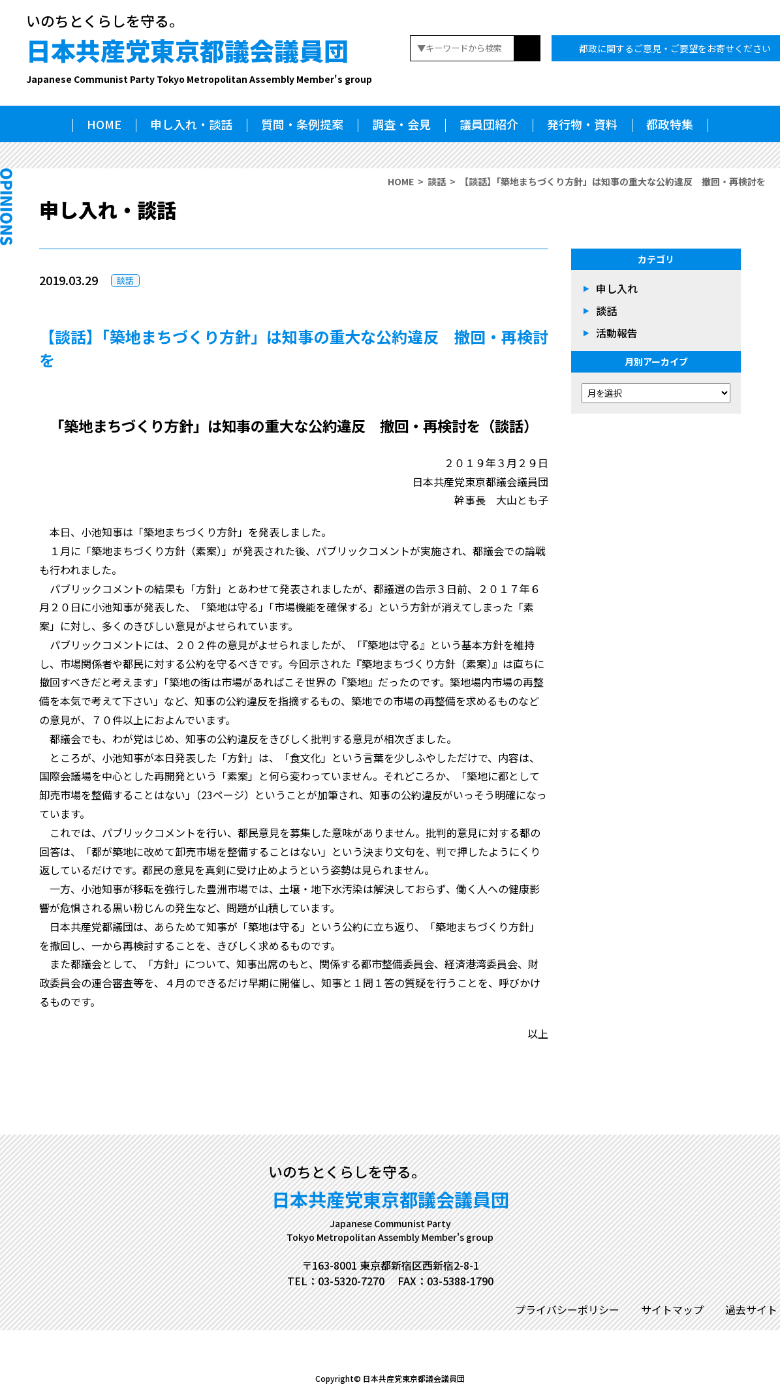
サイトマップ (672, 1309)
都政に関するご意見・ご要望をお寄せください (675, 48)
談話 (437, 181)
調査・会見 (401, 123)
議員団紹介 (489, 123)
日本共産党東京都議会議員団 (199, 59)
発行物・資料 (582, 123)
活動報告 (617, 333)
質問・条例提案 (302, 123)
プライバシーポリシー (567, 1309)
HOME (104, 123)
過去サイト (751, 1309)
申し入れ (617, 288)
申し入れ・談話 (191, 123)
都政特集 (669, 123)
